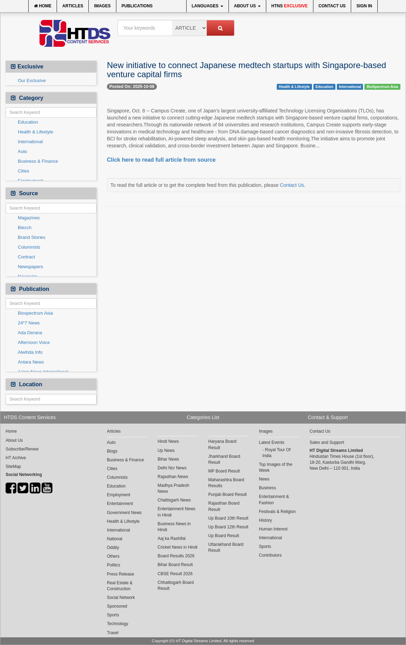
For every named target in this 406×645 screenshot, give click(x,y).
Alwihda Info (30, 352)
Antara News (31, 362)
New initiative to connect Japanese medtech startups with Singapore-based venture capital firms (246, 69)
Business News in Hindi (174, 526)
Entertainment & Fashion (274, 499)
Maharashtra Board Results (226, 482)
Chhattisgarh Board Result (176, 585)
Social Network (121, 597)
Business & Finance (38, 161)
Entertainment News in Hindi (176, 511)
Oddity (113, 547)
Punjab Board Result (227, 494)
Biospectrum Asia (35, 313)
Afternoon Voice (34, 342)
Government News (124, 512)
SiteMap (13, 466)
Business (267, 487)
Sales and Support (327, 442)
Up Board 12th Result (228, 527)
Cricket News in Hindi (177, 547)
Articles (72, 5)
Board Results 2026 (176, 556)
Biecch (24, 227)
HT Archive (16, 457)
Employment (118, 494)
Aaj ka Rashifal (172, 538)
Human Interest (273, 529)
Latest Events (271, 442)
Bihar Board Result (175, 564)
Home (42, 5)
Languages (207, 5)
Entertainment (120, 503)
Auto (22, 151)
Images (102, 5)
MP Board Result (224, 471)
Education (28, 122)
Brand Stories (31, 237)
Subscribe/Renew (22, 449)
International (30, 141)
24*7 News (29, 322)
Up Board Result (223, 535)
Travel (112, 632)
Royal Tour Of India (276, 452)
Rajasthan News (173, 476)
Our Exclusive (32, 80)
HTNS (289, 5)
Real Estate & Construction (119, 585)
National (114, 538)
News (264, 479)
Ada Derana (30, 332)
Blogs (112, 451)
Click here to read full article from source (161, 160)
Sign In (364, 5)
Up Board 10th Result (228, 518)
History (265, 520)
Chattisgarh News (174, 500)
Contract (26, 256)
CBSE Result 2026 (175, 573)
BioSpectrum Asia (382, 87)
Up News (166, 450)
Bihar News (168, 459)
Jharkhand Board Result (224, 459)
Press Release (120, 574)
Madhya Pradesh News (173, 488)
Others (113, 556)
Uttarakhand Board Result (226, 547)
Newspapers (30, 266)
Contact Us (332, 5)
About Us (247, 5)
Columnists (29, 247)
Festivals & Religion (277, 511)
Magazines (29, 217)
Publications (137, 5)
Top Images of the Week (275, 467)
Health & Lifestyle (35, 131)
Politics (113, 565)
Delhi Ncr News (172, 468)
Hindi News (168, 441)
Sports (113, 615)
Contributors (270, 555)
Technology (117, 623)
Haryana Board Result (222, 444)
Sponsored (117, 606)
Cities (23, 171)
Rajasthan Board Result (223, 506)
